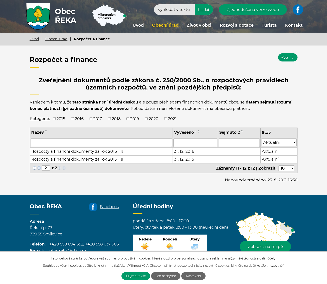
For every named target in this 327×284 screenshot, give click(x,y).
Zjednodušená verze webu (253, 9)
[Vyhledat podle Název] (101, 142)
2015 (61, 118)
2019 (134, 118)
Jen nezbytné (166, 276)
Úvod (138, 25)
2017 (97, 118)
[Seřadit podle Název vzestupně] (46, 130)
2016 (79, 118)
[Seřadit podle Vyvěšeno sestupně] (199, 132)
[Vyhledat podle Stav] (279, 142)
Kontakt (294, 25)
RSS (287, 57)
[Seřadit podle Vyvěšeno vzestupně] (199, 130)
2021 (172, 118)
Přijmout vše (136, 276)
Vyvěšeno (185, 132)
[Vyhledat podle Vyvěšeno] (195, 142)
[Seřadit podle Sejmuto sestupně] (242, 132)
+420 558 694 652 (66, 244)
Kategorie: (40, 118)
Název (37, 132)
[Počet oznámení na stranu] (286, 168)
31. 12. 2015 (184, 159)
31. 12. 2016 (184, 151)
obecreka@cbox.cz (67, 250)
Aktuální (270, 151)
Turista (269, 25)
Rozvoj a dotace (237, 25)
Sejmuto (229, 132)
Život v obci (199, 25)
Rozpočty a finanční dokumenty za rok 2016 (78, 151)
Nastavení (193, 276)
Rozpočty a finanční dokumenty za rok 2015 (78, 159)
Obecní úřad (165, 25)
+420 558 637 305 (102, 244)
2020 (153, 118)
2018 (116, 118)
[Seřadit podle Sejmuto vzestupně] (242, 130)
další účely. (268, 258)
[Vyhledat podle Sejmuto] (239, 142)
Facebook (109, 206)
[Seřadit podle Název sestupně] (46, 132)
